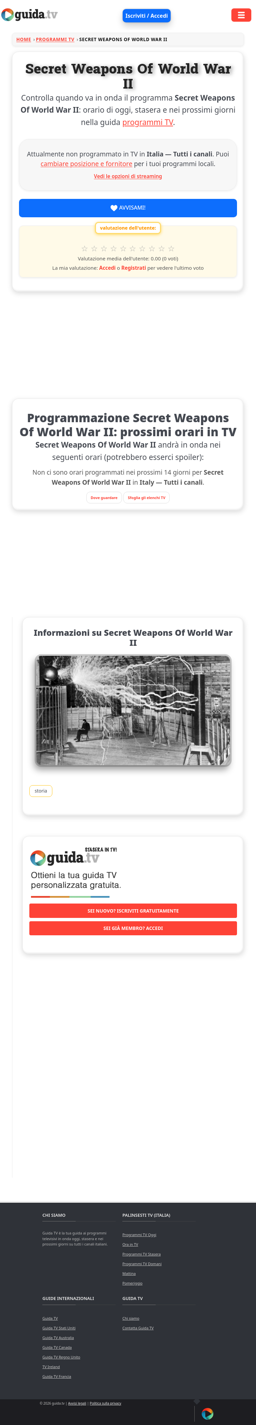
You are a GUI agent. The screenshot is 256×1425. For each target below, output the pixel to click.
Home (23, 39)
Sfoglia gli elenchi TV (146, 497)
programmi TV (147, 122)
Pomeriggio (132, 1283)
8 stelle (152, 248)
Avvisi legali (77, 1403)
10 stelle (171, 248)
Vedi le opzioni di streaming (128, 176)
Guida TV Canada (57, 1347)
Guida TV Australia (58, 1337)
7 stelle (142, 248)
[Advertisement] (128, 343)
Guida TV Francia (56, 1376)
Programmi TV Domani (142, 1263)
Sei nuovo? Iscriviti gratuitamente (133, 911)
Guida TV (50, 1318)
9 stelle (161, 248)
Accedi (107, 267)
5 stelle (123, 248)
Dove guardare (104, 497)
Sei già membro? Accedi (133, 928)
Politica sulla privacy (105, 1403)
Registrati (133, 267)
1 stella (85, 248)
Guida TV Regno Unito (61, 1356)
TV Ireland (51, 1366)
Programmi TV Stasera (141, 1254)
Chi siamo (130, 1318)
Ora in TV (130, 1244)
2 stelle (94, 248)
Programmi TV (55, 39)
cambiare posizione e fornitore (86, 163)
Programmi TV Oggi (139, 1234)
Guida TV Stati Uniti (58, 1327)
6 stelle (133, 248)
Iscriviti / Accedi (146, 15)
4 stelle (113, 248)
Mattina (129, 1273)
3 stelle (104, 248)
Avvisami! (127, 208)
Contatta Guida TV (138, 1327)
